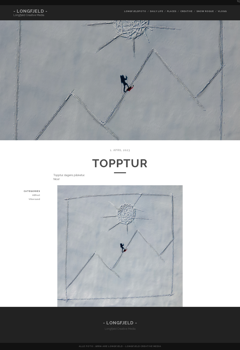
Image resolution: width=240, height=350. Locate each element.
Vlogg (222, 11)
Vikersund (34, 199)
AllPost (36, 195)
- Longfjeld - (30, 11)
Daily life (156, 11)
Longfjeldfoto (135, 11)
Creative (186, 11)
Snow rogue (205, 11)
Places (171, 11)
